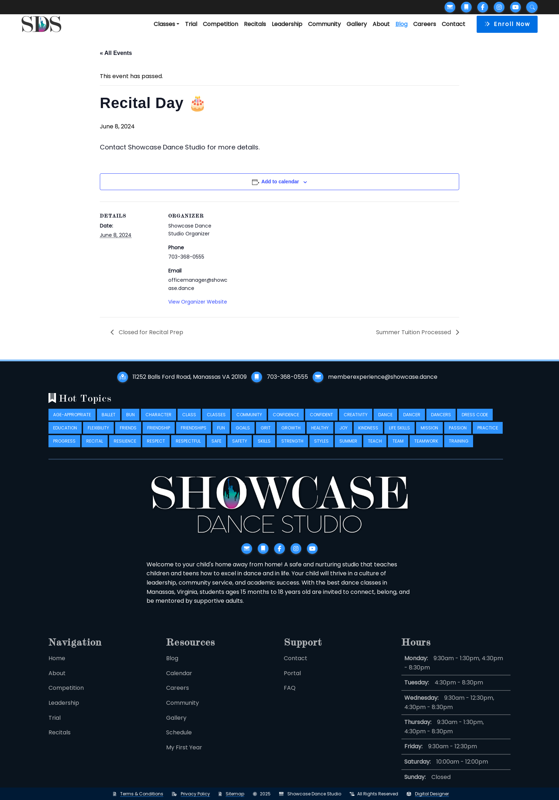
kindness (368, 435)
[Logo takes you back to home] (41, 24)
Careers (424, 24)
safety (239, 448)
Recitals (255, 24)
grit (266, 435)
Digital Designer (432, 794)
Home (56, 667)
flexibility (98, 435)
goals (243, 435)
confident (321, 421)
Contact (453, 24)
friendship (158, 435)
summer (348, 448)
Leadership (287, 24)
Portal (292, 681)
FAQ (290, 696)
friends (128, 435)
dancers (441, 421)
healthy (320, 435)
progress (64, 448)
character (158, 421)
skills (264, 448)
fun (221, 435)
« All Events (116, 53)
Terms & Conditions (141, 794)
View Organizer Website (197, 301)
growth (291, 435)
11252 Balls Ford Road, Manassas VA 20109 (190, 377)
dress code (475, 421)
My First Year (184, 755)
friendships (193, 435)
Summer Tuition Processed (414, 332)
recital (94, 448)
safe (216, 448)
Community (324, 24)
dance (385, 421)
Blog (401, 24)
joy (343, 435)
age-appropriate (72, 421)
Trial (191, 24)
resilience (125, 448)
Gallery (357, 24)
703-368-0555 (287, 377)
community (249, 421)
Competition (220, 24)
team (398, 448)
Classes (164, 24)
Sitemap (235, 794)
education (65, 435)
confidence (286, 421)
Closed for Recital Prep (150, 332)
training (458, 448)
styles (321, 448)
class (189, 421)
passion (458, 435)
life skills (399, 435)
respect (156, 448)
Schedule (179, 741)
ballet (109, 421)
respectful (188, 448)
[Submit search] (532, 7)
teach (375, 448)
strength (292, 448)
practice (487, 435)
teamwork (426, 448)
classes (216, 421)
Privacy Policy (195, 794)
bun (130, 421)
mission (429, 435)
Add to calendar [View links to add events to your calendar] (280, 181)
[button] (507, 24)
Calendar (179, 681)
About (381, 24)
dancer (411, 421)
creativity (356, 421)
